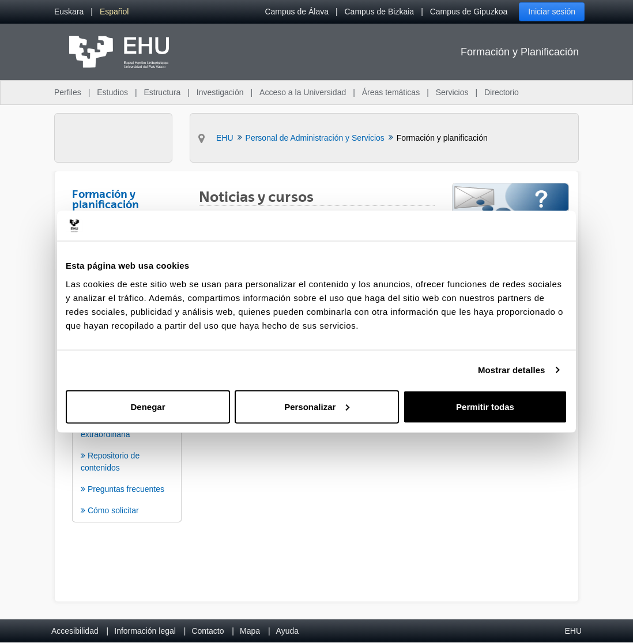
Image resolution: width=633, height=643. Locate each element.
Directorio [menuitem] (501, 92)
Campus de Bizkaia (380, 11)
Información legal (145, 631)
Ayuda (287, 631)
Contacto (207, 631)
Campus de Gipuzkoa (469, 11)
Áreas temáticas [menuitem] (391, 92)
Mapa (250, 631)
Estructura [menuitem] (162, 92)
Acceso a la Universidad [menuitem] (302, 92)
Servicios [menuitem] (452, 92)
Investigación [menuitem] (220, 92)
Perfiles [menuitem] (67, 92)
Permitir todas (485, 406)
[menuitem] (68, 12)
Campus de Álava (297, 11)
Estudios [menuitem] (112, 92)
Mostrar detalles (511, 370)
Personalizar (316, 406)
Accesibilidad (75, 631)
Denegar (147, 406)
